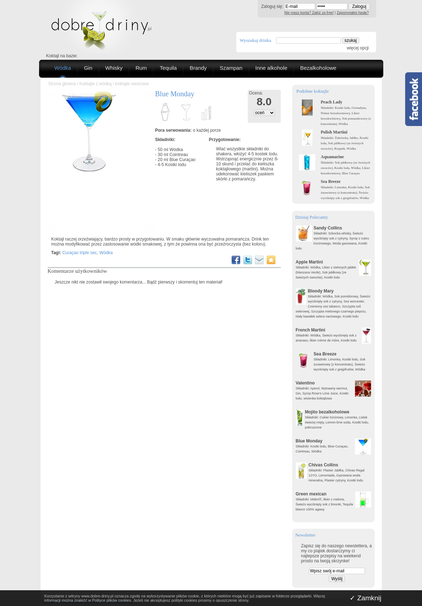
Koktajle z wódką (95, 83)
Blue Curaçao (183, 159)
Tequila (168, 68)
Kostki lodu (175, 164)
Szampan (231, 68)
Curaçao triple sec (79, 252)
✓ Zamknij (365, 598)
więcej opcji (358, 47)
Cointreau (179, 154)
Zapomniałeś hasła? (353, 13)
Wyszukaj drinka (255, 40)
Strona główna (62, 83)
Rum (141, 68)
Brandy (198, 68)
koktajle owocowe (132, 83)
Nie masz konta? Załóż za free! (309, 13)
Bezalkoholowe (318, 68)
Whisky (114, 68)
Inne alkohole (271, 68)
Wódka (62, 68)
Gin (88, 68)
